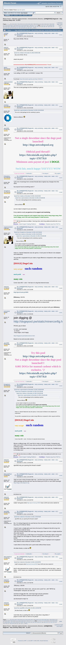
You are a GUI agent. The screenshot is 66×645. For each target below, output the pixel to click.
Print (60, 27)
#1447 (60, 177)
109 (51, 26)
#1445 (60, 106)
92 (17, 26)
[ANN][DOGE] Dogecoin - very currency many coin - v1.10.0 (27, 626)
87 (10, 26)
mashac (6, 105)
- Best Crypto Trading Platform (24, 224)
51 (3, 25)
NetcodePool (8, 474)
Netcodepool (45, 173)
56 (11, 25)
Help (12, 15)
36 (31, 24)
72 (37, 25)
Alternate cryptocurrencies (19, 18)
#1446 (60, 129)
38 (34, 24)
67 (29, 25)
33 (26, 24)
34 (28, 24)
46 (47, 24)
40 (37, 24)
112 (6, 27)
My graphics (58, 173)
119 (22, 27)
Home (7, 15)
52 (5, 25)
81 (52, 25)
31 (23, 24)
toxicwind (7, 311)
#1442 (60, 49)
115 (13, 27)
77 (45, 25)
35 (29, 24)
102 (35, 26)
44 (44, 24)
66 (27, 25)
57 (13, 25)
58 (14, 25)
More (30, 15)
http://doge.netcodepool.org (38, 144)
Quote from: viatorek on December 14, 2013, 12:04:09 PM (27, 562)
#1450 (60, 288)
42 (40, 24)
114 (11, 27)
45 (45, 24)
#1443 (60, 69)
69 (32, 25)
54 (8, 25)
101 (33, 26)
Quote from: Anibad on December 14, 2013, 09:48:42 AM (27, 52)
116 (15, 27)
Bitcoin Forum (7, 18)
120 (24, 27)
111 (4, 27)
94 (21, 26)
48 (50, 24)
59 (16, 25)
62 (21, 25)
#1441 (60, 34)
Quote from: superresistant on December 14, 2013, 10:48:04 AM (29, 389)
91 (16, 26)
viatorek (6, 286)
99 (29, 26)
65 (25, 25)
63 (22, 25)
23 (10, 24)
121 (26, 27)
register (23, 9)
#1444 (60, 83)
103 (38, 26)
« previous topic (59, 23)
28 (18, 24)
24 (12, 24)
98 (27, 26)
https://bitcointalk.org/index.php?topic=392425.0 (31, 79)
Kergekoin (7, 191)
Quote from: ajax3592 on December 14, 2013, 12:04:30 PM (27, 608)
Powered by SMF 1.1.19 (24, 640)
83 (3, 26)
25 (13, 24)
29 (20, 24)
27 (17, 24)
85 (6, 26)
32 (25, 24)
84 (5, 26)
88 (11, 26)
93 (19, 26)
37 (33, 24)
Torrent (25, 12)
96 (24, 26)
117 (17, 27)
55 (10, 25)
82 (53, 25)
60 (17, 25)
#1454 (60, 461)
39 (36, 24)
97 (25, 26)
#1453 (60, 385)
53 (6, 25)
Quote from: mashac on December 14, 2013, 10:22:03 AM (27, 196)
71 (35, 25)
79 (48, 25)
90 (14, 26)
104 (40, 26)
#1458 (60, 558)
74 (40, 25)
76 (44, 25)
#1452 (60, 344)
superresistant (8, 82)
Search (16, 15)
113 (8, 27)
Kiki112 (6, 47)
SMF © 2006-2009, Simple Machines (39, 640)
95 (22, 26)
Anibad (6, 33)
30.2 (22, 12)
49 (52, 24)
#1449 (60, 228)
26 (15, 24)
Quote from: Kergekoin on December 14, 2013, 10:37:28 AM (28, 232)
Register (25, 15)
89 (13, 26)
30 (21, 24)
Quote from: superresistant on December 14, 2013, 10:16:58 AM (29, 110)
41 (39, 24)
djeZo (5, 67)
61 (19, 25)
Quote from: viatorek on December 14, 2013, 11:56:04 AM (27, 516)
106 (44, 26)
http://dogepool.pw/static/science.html (24, 336)
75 (42, 25)
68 (30, 25)
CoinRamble (29, 173)
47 (48, 24)
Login (20, 15)
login (18, 9)
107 (47, 26)
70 (33, 25)
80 (50, 25)
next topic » (60, 25)
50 (53, 24)
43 (42, 24)
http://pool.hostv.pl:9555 (21, 292)
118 (19, 27)
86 (8, 26)
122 (28, 27)
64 (24, 25)
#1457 (60, 513)
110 (53, 26)
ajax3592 (6, 128)
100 (31, 26)
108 (49, 26)
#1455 (60, 475)
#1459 (60, 581)
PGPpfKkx (7, 176)
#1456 (60, 498)
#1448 (60, 192)
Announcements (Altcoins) (35, 18)
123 (31, 27)
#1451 (60, 312)
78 (47, 25)
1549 (34, 27)
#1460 (60, 604)
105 (42, 26)
